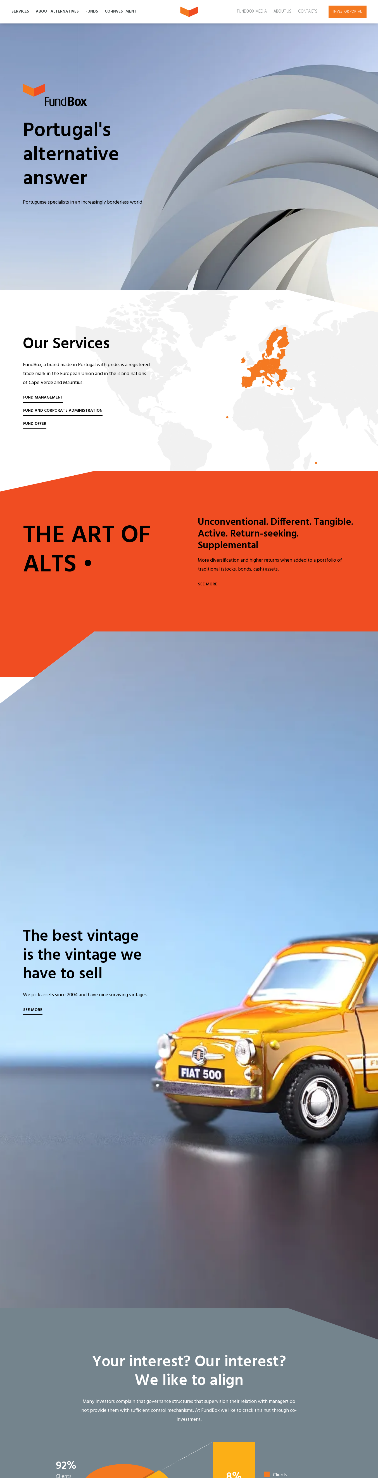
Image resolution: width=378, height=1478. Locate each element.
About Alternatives (57, 11)
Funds (91, 11)
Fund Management (43, 397)
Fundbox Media (252, 11)
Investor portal (347, 12)
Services (20, 11)
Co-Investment (121, 11)
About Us (282, 11)
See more (207, 584)
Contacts (307, 11)
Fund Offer (34, 424)
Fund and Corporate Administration (63, 410)
